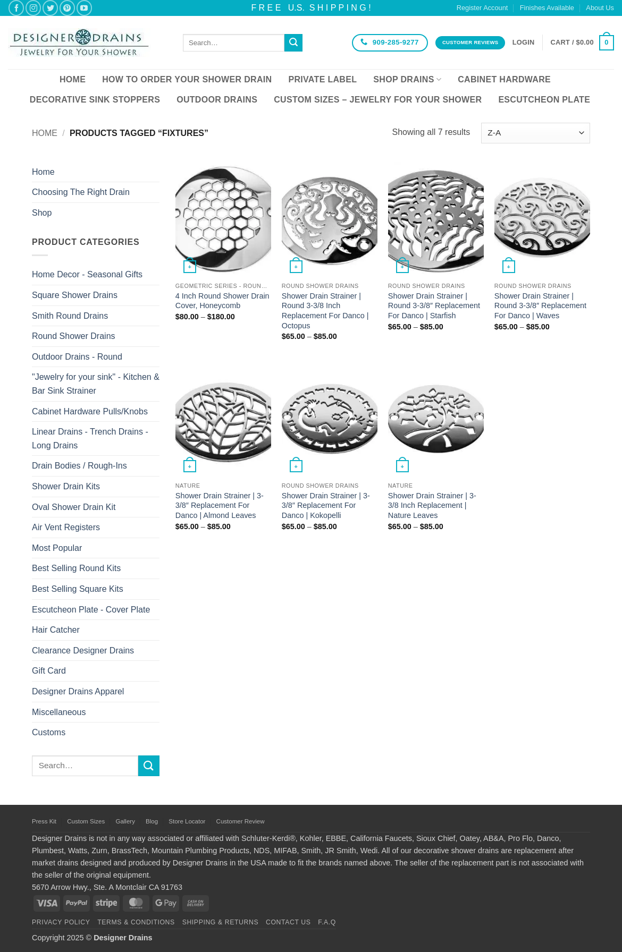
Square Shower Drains (74, 295)
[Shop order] (535, 133)
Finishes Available (547, 8)
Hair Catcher (56, 629)
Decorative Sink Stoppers (95, 99)
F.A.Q (327, 922)
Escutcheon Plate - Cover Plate (91, 609)
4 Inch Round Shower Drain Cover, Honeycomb (222, 301)
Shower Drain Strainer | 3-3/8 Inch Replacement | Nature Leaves (432, 505)
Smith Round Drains (70, 315)
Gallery (125, 821)
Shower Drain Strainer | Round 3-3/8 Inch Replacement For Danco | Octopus (325, 311)
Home (73, 79)
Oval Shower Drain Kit (73, 507)
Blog (152, 821)
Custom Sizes (86, 821)
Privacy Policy (61, 922)
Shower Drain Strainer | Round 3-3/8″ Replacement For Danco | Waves (540, 306)
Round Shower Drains (73, 336)
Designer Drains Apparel (78, 691)
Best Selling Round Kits (76, 568)
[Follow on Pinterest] (67, 7)
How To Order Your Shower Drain (187, 79)
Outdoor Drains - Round (77, 356)
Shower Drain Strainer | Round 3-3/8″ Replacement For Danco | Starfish (434, 306)
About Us (600, 8)
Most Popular (57, 547)
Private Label (322, 79)
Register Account (482, 8)
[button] (523, 42)
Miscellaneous (59, 712)
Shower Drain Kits (66, 486)
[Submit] (293, 43)
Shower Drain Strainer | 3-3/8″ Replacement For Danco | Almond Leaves (219, 505)
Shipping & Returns (220, 922)
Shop (42, 212)
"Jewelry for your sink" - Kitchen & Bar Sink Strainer (95, 383)
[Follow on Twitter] (50, 7)
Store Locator (187, 821)
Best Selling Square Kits (77, 588)
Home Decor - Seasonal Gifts (87, 274)
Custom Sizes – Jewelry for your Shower (378, 99)
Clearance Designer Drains (83, 650)
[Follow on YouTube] (84, 7)
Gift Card (49, 670)
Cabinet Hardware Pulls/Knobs (90, 411)
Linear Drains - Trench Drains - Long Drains (90, 438)
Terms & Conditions (136, 922)
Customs (48, 732)
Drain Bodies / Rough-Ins (79, 465)
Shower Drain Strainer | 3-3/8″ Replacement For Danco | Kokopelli (326, 505)
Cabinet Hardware (504, 79)
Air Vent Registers (66, 527)
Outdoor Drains (216, 99)
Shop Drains (407, 79)
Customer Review (240, 821)
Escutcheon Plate (544, 99)
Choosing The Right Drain (81, 192)
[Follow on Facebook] (16, 7)
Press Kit (44, 821)
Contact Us (288, 922)
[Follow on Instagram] (33, 7)
